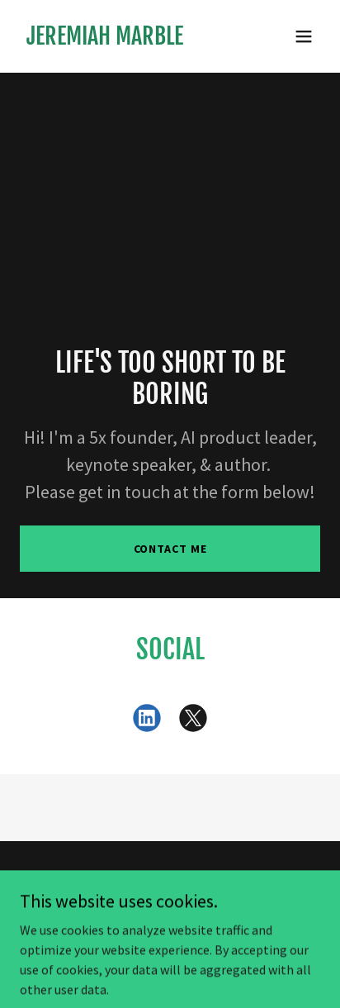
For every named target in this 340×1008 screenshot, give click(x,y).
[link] (104, 39)
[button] (303, 36)
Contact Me (170, 548)
